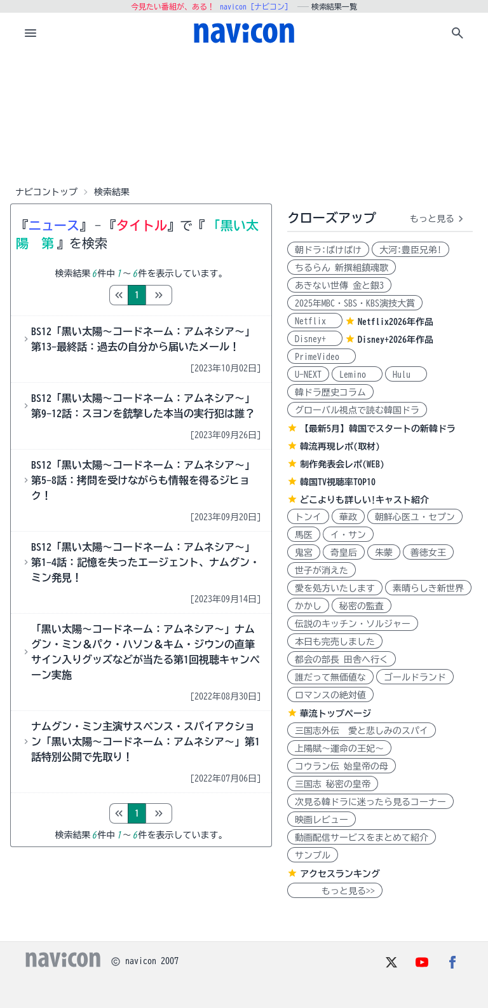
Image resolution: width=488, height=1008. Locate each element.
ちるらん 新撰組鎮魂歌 (341, 267)
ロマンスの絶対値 (330, 695)
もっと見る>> (335, 891)
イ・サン (348, 534)
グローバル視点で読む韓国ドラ (357, 410)
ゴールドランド (415, 677)
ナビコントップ (46, 192)
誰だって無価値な (330, 677)
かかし (308, 606)
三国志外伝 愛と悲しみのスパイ (361, 730)
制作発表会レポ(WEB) (342, 464)
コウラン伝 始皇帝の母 (341, 766)
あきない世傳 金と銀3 (339, 285)
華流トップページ (335, 713)
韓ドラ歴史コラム (330, 392)
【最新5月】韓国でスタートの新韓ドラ (378, 428)
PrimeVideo (321, 356)
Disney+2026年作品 (395, 339)
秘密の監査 (361, 606)
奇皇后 (343, 552)
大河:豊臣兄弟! (410, 249)
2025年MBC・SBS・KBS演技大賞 (355, 303)
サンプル (312, 855)
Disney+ (315, 339)
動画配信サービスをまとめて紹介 (361, 837)
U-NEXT (308, 374)
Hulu (406, 374)
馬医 (304, 534)
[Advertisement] (244, 117)
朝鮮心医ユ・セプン (415, 517)
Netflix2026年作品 (395, 321)
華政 (348, 517)
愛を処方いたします (335, 588)
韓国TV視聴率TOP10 (338, 482)
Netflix (315, 321)
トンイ (308, 517)
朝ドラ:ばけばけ (328, 249)
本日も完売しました (335, 641)
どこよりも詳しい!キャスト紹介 (364, 499)
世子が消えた (321, 570)
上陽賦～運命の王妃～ (339, 748)
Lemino (357, 374)
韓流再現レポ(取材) (340, 446)
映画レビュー (321, 819)
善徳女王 (428, 552)
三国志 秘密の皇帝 (332, 784)
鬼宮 (304, 552)
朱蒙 (384, 552)
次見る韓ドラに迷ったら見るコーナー (370, 801)
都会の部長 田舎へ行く (341, 659)
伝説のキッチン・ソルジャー (352, 623)
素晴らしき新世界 (428, 588)
